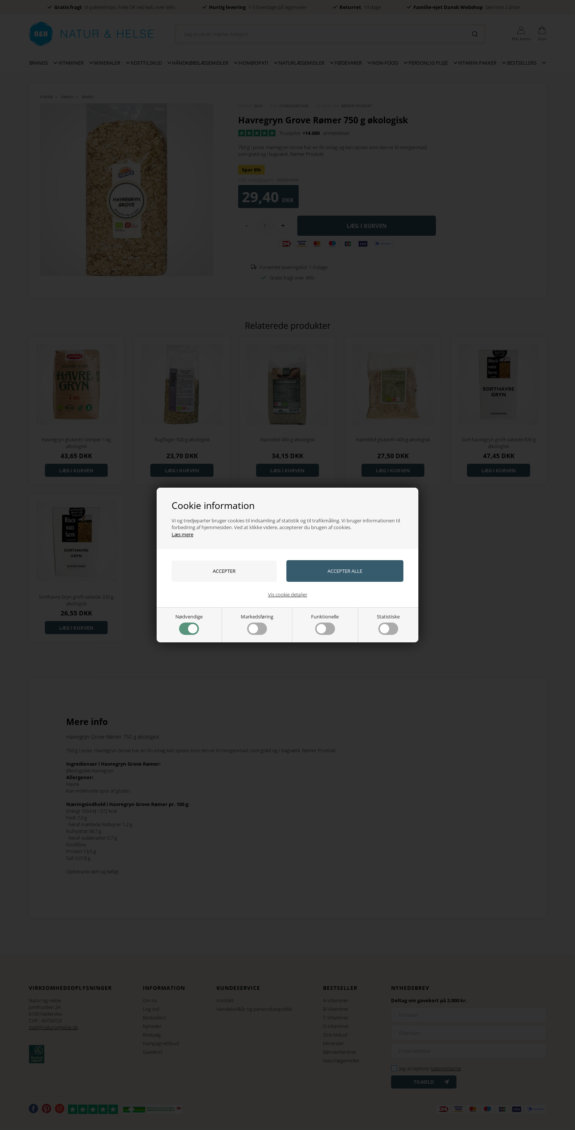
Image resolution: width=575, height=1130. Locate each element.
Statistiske (388, 624)
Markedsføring (257, 624)
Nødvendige (189, 624)
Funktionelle (325, 624)
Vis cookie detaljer (287, 594)
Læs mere (182, 534)
